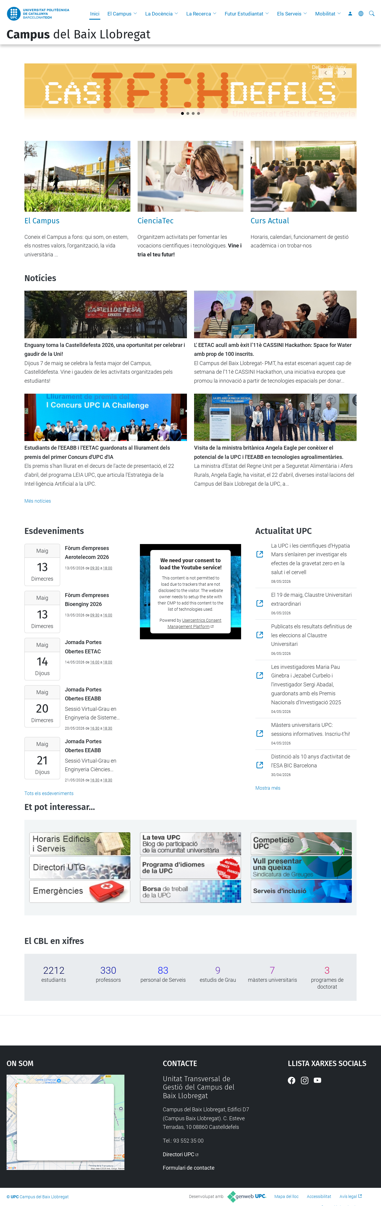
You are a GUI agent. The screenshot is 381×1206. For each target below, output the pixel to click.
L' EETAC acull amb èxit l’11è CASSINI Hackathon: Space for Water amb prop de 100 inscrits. (273, 349)
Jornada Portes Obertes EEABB (83, 694)
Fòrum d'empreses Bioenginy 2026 (87, 599)
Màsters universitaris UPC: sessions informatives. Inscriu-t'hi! (310, 729)
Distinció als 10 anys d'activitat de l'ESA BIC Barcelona (310, 761)
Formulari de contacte (189, 1168)
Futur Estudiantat (244, 14)
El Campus (119, 14)
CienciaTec (156, 220)
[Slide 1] (188, 113)
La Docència (159, 14)
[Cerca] (371, 13)
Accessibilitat (319, 1196)
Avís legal (348, 1196)
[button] (136, 13)
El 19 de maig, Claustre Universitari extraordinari (311, 599)
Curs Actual (270, 220)
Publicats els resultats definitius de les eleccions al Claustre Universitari (311, 635)
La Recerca (198, 14)
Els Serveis (289, 14)
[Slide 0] (182, 113)
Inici (94, 14)
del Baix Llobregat (78, 34)
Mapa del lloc (286, 1196)
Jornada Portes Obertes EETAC (83, 647)
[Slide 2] (193, 113)
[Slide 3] (198, 113)
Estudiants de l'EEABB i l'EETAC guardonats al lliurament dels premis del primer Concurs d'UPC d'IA (97, 452)
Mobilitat (325, 14)
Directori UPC (178, 1154)
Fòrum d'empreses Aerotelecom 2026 (87, 552)
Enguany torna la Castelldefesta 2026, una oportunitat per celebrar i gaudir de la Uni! (104, 349)
